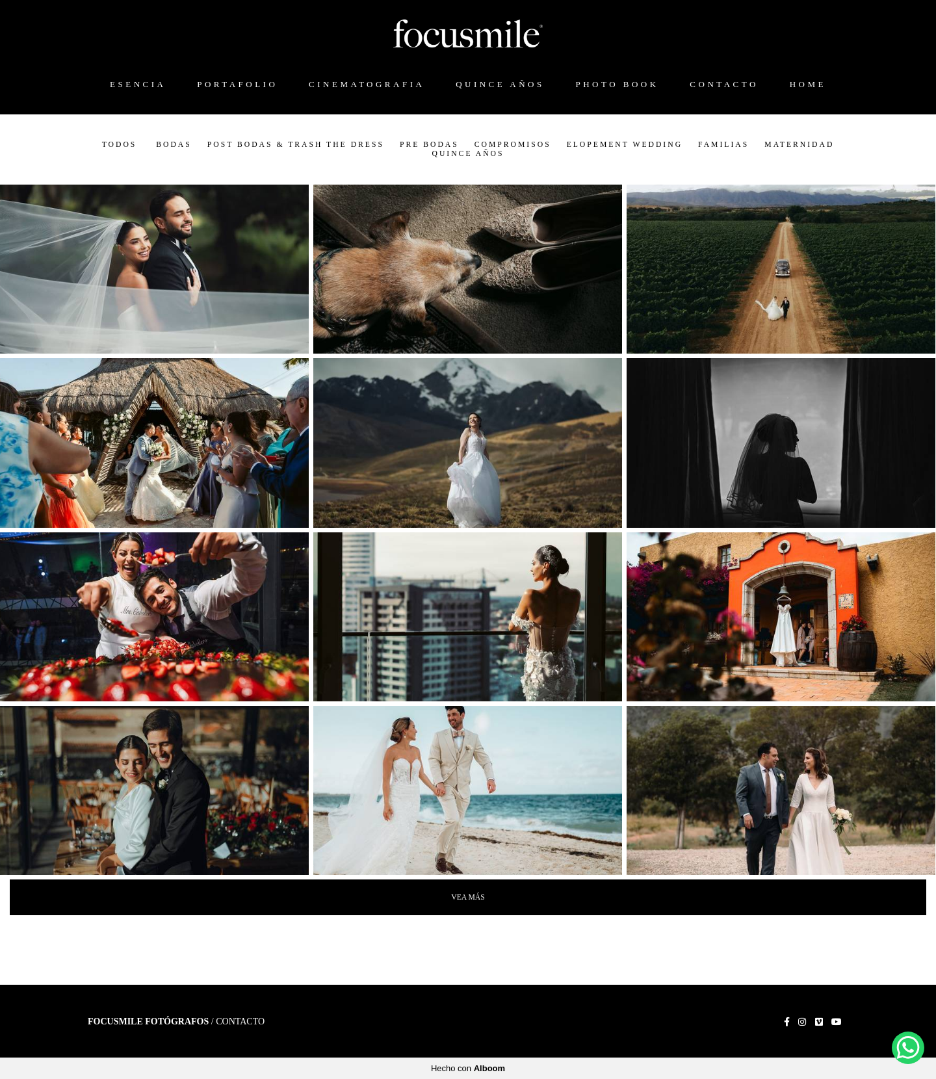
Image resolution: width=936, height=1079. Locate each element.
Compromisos (512, 145)
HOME (808, 84)
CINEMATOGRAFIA (366, 84)
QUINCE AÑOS (500, 84)
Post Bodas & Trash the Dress (295, 145)
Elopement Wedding (624, 145)
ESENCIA (138, 84)
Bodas (174, 145)
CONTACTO (724, 84)
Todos (119, 145)
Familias (723, 145)
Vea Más (468, 897)
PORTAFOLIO (237, 84)
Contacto (240, 1021)
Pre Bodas (429, 145)
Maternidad (799, 145)
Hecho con (468, 1068)
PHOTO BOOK (616, 84)
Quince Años (468, 154)
